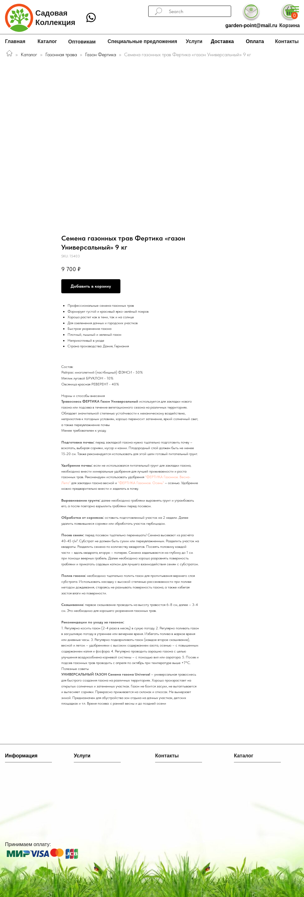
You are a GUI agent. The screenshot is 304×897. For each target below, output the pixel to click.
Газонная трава (61, 54)
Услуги (194, 41)
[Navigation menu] (294, 9)
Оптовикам (82, 41)
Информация (21, 755)
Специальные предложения (142, 41)
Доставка (222, 41)
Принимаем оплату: (28, 844)
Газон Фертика (101, 54)
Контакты (287, 41)
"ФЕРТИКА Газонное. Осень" (141, 483)
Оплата (255, 41)
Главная (15, 41)
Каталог (47, 41)
